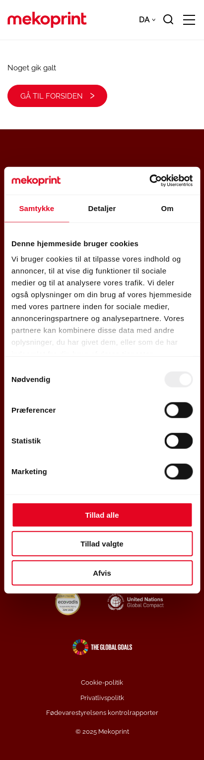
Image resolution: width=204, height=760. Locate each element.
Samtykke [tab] (36, 208)
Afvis (102, 572)
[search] (168, 19)
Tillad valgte (101, 544)
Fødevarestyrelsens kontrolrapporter (102, 712)
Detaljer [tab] (102, 208)
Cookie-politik (102, 682)
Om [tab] (167, 208)
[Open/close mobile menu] (189, 20)
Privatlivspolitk (102, 698)
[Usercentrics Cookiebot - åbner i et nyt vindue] (149, 180)
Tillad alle (102, 514)
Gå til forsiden (51, 96)
